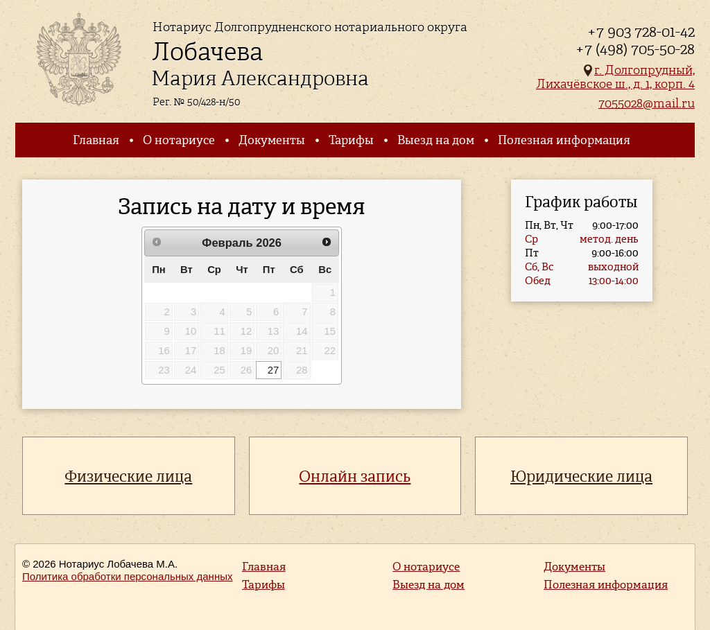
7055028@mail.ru (646, 103)
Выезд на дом (435, 140)
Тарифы (351, 140)
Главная (96, 140)
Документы (272, 140)
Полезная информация (564, 140)
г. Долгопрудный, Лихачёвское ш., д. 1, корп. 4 (615, 76)
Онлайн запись (354, 476)
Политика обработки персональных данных (127, 576)
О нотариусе (179, 140)
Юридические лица (581, 476)
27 (273, 370)
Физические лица (128, 476)
